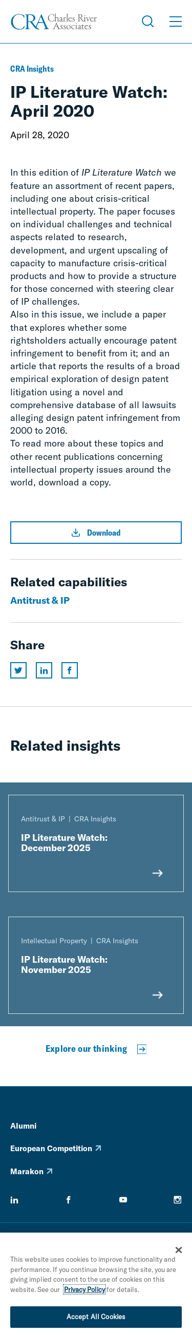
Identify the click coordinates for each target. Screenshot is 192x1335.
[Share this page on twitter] (18, 670)
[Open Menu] (175, 21)
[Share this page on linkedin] (44, 670)
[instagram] (178, 1200)
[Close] (179, 1252)
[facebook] (69, 1200)
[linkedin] (14, 1200)
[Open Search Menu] (148, 21)
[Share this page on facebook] (69, 670)
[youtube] (123, 1200)
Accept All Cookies (96, 1319)
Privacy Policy (84, 1291)
